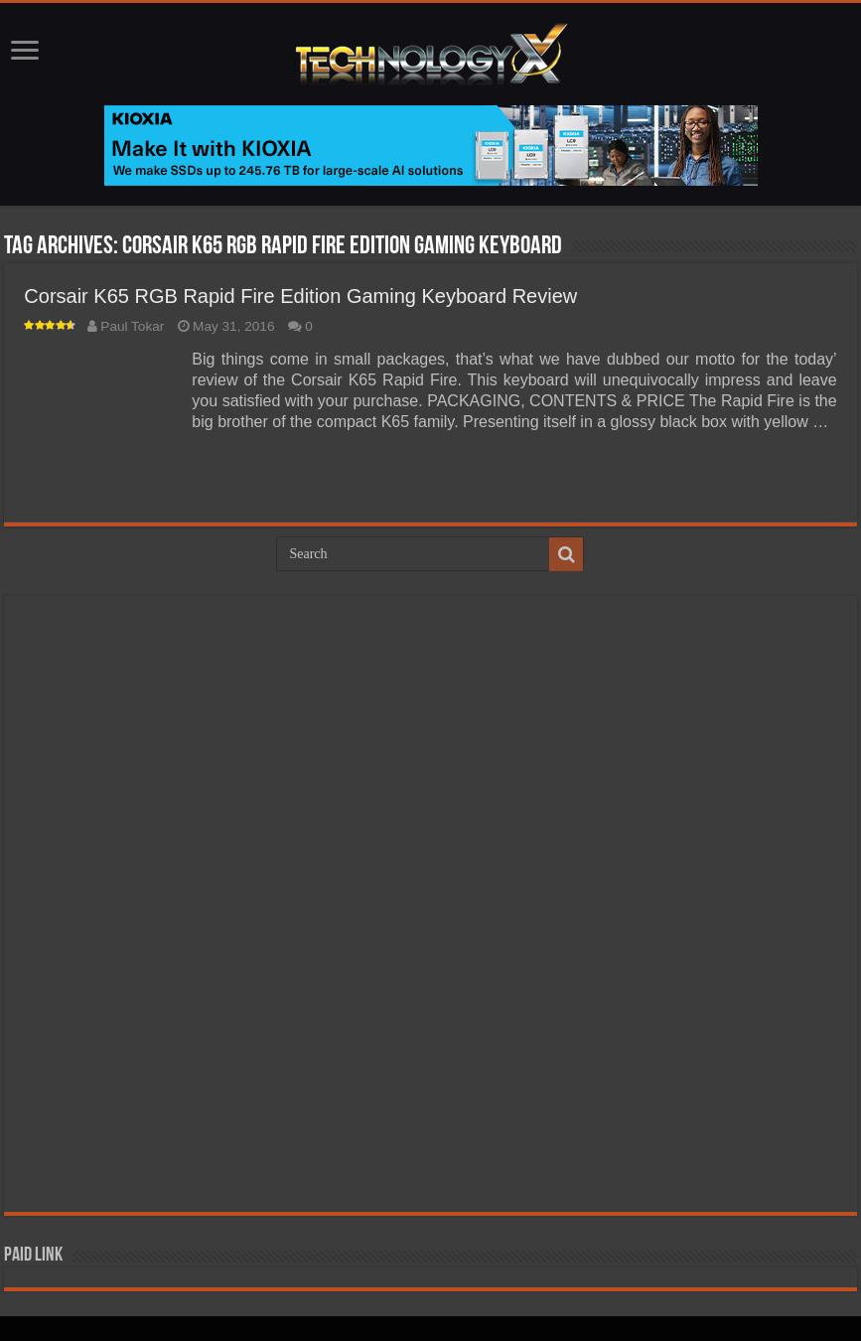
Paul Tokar (132, 326)
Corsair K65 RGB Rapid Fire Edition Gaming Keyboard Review (300, 296)
